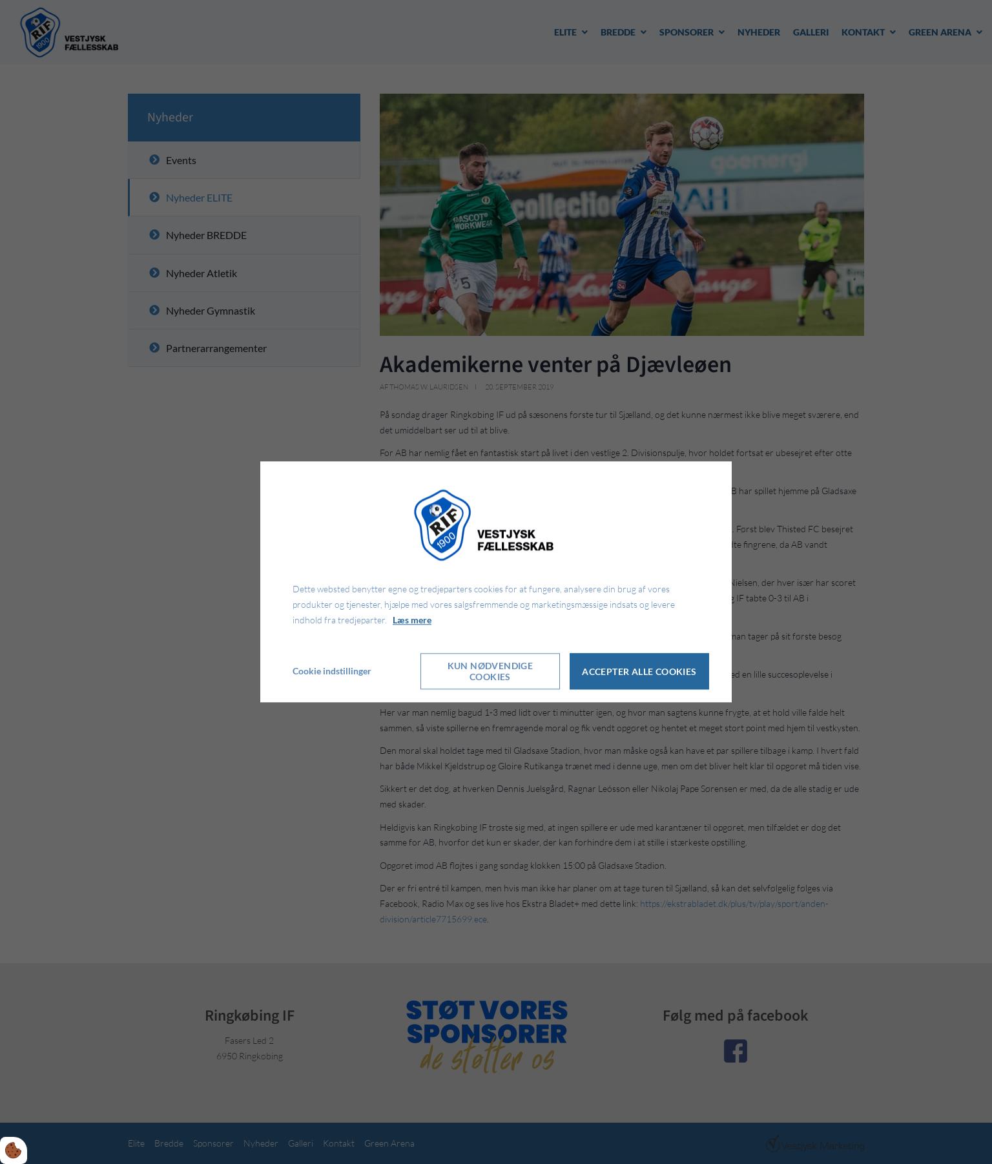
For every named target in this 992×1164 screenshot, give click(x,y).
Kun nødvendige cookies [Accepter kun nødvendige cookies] (490, 672)
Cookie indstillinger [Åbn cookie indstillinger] (332, 671)
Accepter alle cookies (639, 671)
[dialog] (496, 581)
